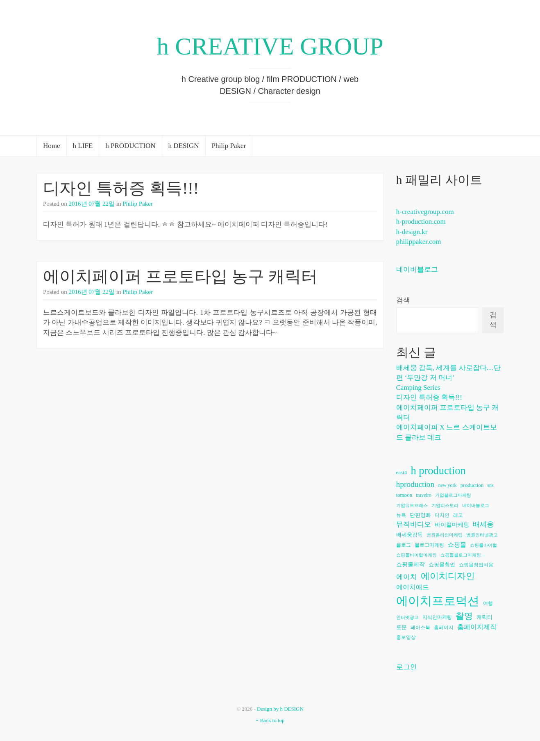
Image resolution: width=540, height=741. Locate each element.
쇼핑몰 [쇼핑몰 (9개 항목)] (457, 544)
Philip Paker (229, 146)
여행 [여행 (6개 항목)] (488, 603)
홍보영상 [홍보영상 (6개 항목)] (406, 637)
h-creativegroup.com (425, 212)
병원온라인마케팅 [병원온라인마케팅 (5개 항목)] (445, 535)
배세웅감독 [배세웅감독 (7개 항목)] (409, 535)
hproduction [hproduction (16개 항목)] (415, 484)
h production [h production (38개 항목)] (438, 470)
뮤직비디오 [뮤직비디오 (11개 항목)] (413, 524)
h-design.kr (412, 232)
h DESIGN (183, 146)
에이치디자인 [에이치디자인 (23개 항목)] (448, 576)
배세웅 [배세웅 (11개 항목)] (483, 524)
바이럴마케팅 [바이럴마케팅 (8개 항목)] (452, 525)
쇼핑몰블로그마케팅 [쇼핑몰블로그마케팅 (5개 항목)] (460, 555)
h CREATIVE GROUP (270, 46)
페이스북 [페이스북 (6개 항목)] (420, 627)
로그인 (406, 667)
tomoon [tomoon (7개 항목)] (404, 495)
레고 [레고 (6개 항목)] (458, 515)
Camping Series (418, 387)
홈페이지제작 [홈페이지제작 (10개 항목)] (477, 626)
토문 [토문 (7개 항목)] (401, 627)
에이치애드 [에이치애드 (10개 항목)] (412, 587)
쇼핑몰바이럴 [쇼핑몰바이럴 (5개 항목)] (483, 545)
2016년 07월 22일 (92, 203)
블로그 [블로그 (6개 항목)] (403, 545)
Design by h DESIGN (280, 709)
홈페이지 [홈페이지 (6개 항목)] (444, 627)
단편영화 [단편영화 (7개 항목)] (420, 515)
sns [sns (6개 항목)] (490, 485)
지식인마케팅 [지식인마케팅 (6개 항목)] (437, 617)
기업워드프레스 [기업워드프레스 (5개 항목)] (412, 505)
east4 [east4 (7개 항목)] (401, 472)
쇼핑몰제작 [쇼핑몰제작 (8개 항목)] (410, 564)
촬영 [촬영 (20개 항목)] (464, 616)
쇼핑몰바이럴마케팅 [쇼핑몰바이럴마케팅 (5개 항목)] (416, 555)
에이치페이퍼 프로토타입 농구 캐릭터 (180, 276)
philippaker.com (418, 241)
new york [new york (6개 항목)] (447, 485)
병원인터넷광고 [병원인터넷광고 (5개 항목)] (482, 535)
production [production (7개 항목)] (472, 485)
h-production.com (421, 221)
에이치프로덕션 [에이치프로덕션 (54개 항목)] (437, 600)
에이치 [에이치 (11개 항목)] (406, 577)
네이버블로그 (417, 269)
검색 (403, 300)
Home (51, 146)
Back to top (269, 720)
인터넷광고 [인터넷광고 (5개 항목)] (407, 617)
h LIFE (83, 146)
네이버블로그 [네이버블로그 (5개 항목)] (475, 505)
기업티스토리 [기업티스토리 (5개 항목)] (444, 505)
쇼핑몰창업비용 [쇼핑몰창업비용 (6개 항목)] (476, 565)
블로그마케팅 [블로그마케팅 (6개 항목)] (429, 545)
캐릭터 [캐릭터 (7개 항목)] (484, 617)
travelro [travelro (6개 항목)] (423, 495)
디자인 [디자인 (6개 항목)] (442, 515)
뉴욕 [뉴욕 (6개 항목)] (401, 515)
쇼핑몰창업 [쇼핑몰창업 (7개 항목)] (442, 564)
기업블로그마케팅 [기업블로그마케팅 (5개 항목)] (453, 495)
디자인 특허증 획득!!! (121, 188)
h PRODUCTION (130, 146)
